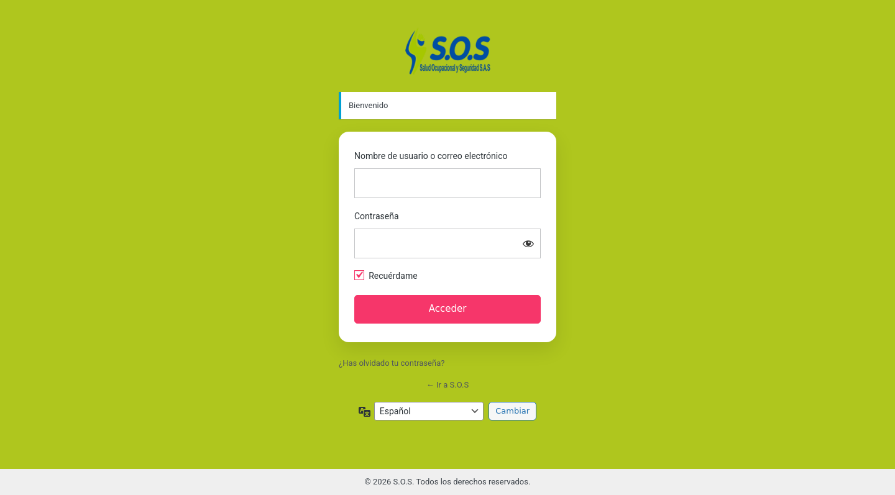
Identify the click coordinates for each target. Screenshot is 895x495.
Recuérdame (393, 276)
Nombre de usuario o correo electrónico (431, 156)
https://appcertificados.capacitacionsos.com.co (447, 51)
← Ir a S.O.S (447, 384)
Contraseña (376, 216)
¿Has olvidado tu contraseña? (391, 363)
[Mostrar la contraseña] (528, 243)
